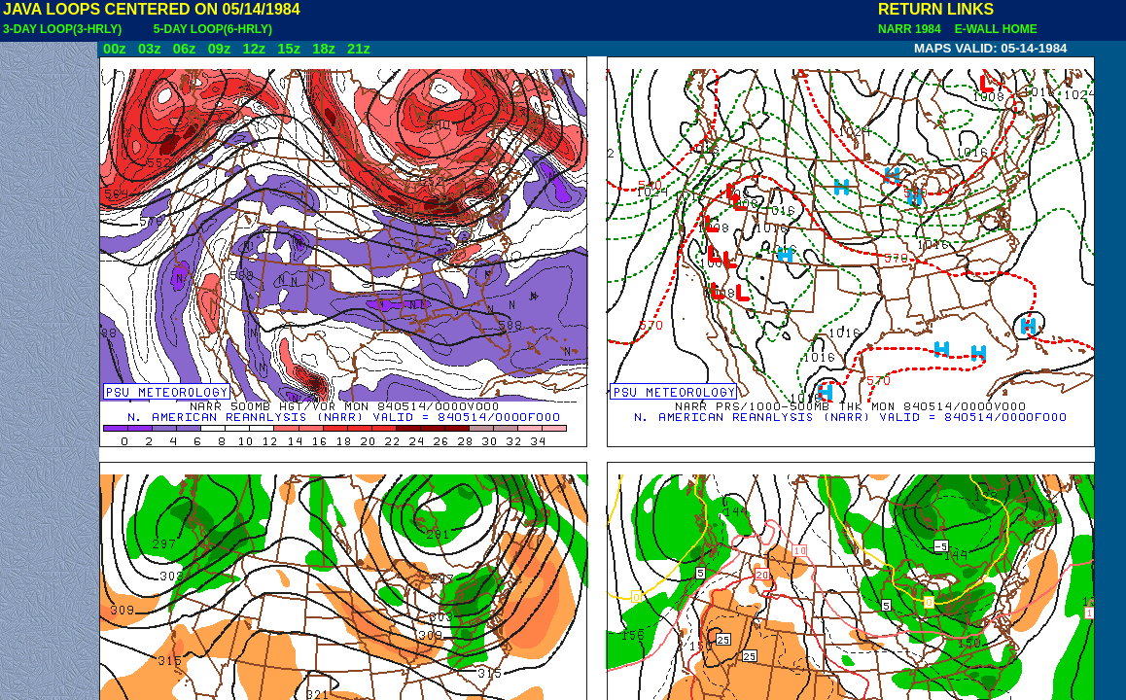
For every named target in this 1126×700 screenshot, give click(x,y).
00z (114, 48)
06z (184, 48)
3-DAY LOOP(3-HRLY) (62, 29)
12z (253, 48)
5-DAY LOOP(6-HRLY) (213, 29)
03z (149, 48)
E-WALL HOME (993, 29)
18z (323, 48)
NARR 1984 (911, 29)
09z (219, 48)
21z (358, 48)
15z (288, 48)
